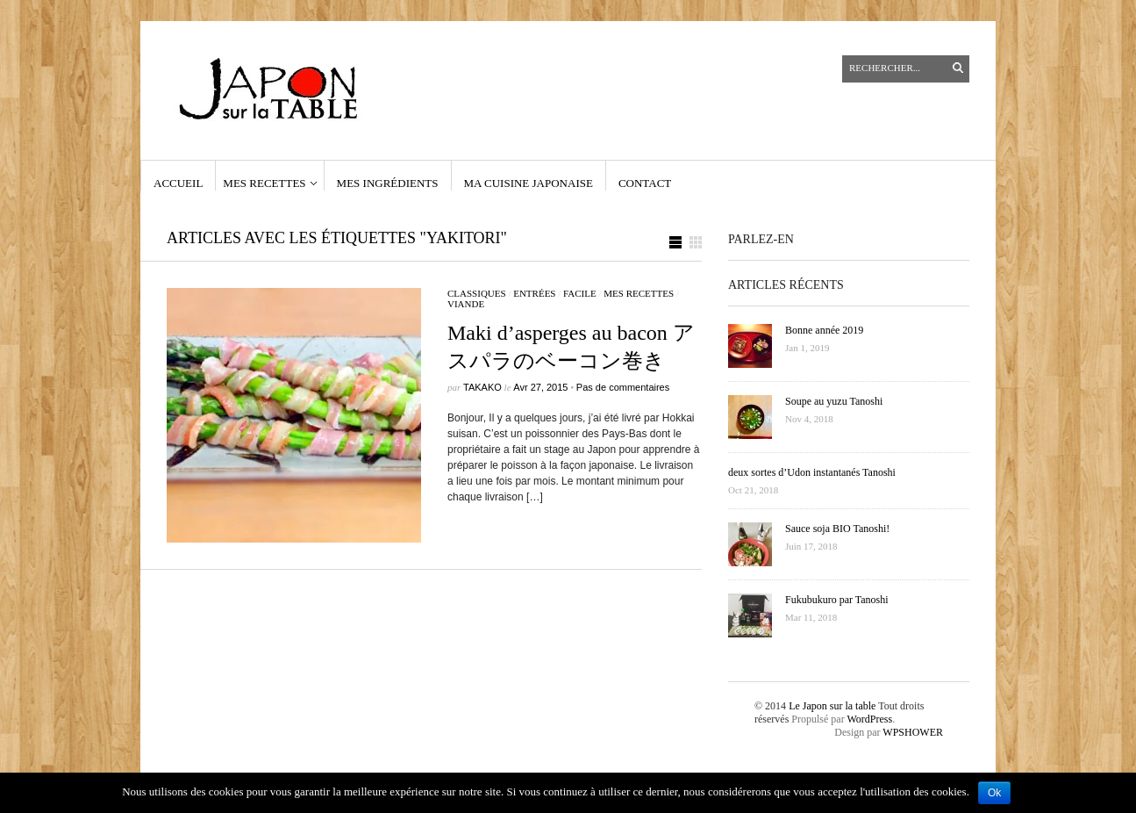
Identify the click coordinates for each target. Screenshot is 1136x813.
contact (644, 183)
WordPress (869, 719)
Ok (994, 793)
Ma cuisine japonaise (528, 183)
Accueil (178, 183)
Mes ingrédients (388, 183)
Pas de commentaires (622, 387)
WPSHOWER (912, 732)
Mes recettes (264, 183)
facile (580, 293)
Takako (482, 387)
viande (465, 304)
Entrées (534, 293)
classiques (476, 293)
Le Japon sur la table (832, 706)
